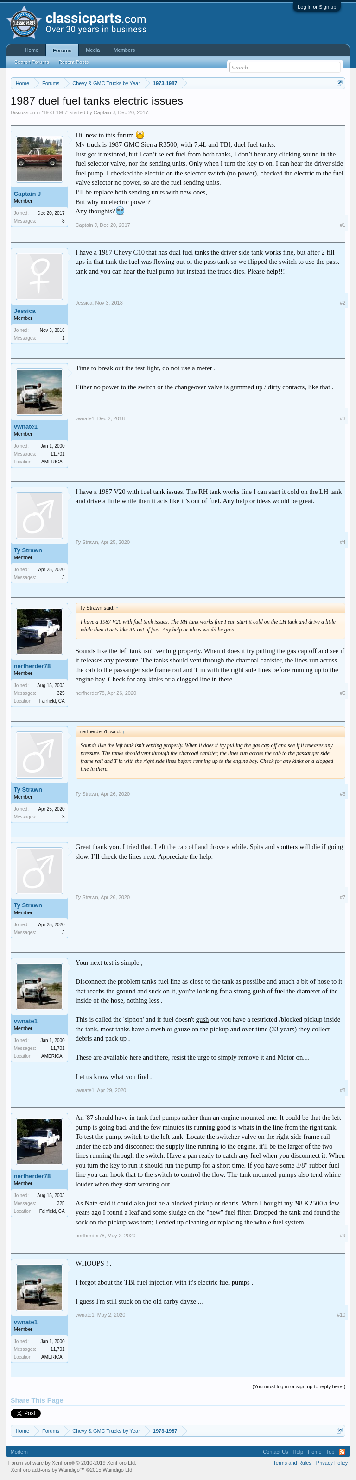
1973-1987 (55, 112)
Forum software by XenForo (72, 1463)
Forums (62, 50)
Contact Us (275, 1452)
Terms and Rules (292, 1463)
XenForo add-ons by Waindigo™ (48, 1470)
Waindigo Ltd (117, 1470)
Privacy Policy (332, 1463)
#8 (342, 1090)
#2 (342, 303)
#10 (341, 1315)
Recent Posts (73, 62)
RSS (342, 1452)
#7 (342, 897)
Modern (19, 1452)
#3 (342, 418)
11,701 (58, 453)
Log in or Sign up (317, 7)
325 (61, 693)
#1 (342, 225)
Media (93, 50)
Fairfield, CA (52, 701)
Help (298, 1452)
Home (31, 50)
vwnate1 (26, 426)
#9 (342, 1235)
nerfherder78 (32, 665)
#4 (342, 542)
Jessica (25, 310)
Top (330, 1452)
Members (124, 50)
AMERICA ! (53, 461)
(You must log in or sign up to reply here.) (299, 1386)
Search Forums (31, 62)
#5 (342, 693)
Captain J (104, 112)
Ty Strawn (28, 550)
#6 (342, 794)
